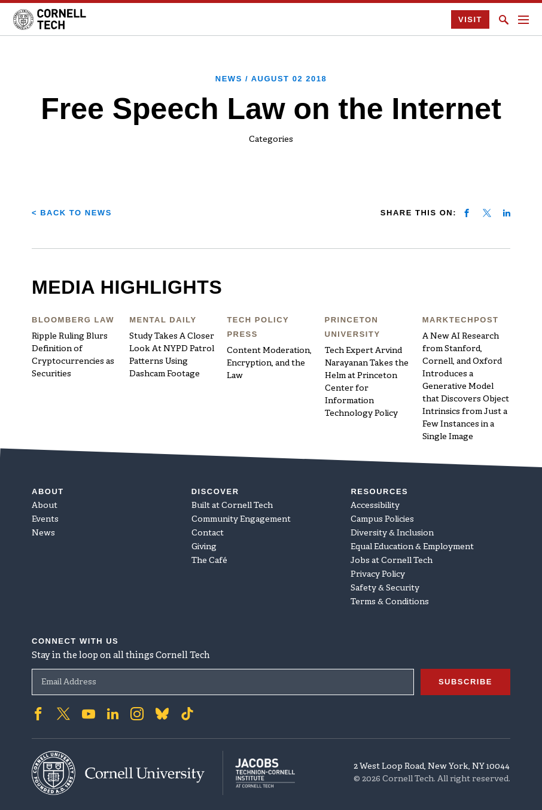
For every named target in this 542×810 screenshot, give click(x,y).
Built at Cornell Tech (232, 506)
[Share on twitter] (487, 213)
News (43, 533)
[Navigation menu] (523, 20)
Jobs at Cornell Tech (392, 561)
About (44, 506)
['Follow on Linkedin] (112, 713)
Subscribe (465, 681)
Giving (204, 547)
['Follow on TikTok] (187, 713)
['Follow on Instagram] (137, 713)
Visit (470, 19)
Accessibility (375, 506)
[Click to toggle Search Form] (503, 19)
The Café (209, 561)
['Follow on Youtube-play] (88, 713)
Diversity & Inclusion (392, 533)
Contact (207, 533)
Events (45, 519)
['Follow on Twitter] (63, 713)
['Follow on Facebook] (38, 713)
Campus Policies (382, 519)
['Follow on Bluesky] (162, 713)
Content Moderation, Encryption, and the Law (269, 363)
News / (271, 78)
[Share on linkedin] (506, 213)
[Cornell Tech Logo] (50, 19)
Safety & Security (385, 588)
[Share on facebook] (466, 213)
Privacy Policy (378, 575)
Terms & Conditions (390, 602)
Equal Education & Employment (412, 547)
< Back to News (72, 212)
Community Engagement (241, 519)
